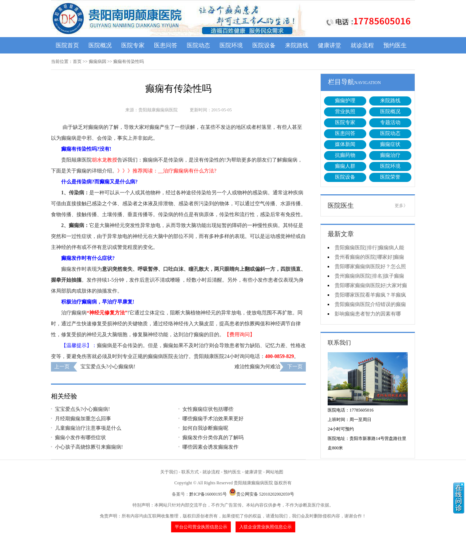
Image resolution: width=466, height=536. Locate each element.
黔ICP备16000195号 (208, 494)
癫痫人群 (345, 166)
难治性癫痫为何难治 (257, 366)
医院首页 (67, 45)
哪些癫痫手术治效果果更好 (213, 418)
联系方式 (190, 472)
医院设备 (264, 45)
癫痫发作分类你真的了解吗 (213, 437)
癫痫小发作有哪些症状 (80, 437)
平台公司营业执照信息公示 (201, 526)
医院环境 (231, 45)
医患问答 (165, 45)
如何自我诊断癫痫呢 (205, 428)
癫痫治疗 (390, 155)
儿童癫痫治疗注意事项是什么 (88, 428)
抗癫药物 (345, 155)
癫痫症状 (390, 144)
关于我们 (169, 472)
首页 (77, 61)
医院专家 (133, 45)
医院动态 (198, 45)
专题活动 (390, 122)
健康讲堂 (329, 45)
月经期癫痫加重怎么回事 (83, 418)
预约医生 (395, 45)
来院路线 (296, 45)
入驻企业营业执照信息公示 (265, 526)
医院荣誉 (390, 177)
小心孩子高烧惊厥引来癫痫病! (89, 447)
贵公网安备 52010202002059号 (261, 494)
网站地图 (274, 472)
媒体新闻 (345, 144)
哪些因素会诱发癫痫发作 (210, 447)
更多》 (401, 205)
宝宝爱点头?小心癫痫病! (107, 366)
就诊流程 (362, 45)
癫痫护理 (345, 100)
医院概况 (100, 45)
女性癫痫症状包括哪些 (207, 409)
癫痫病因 (97, 61)
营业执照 (345, 111)
